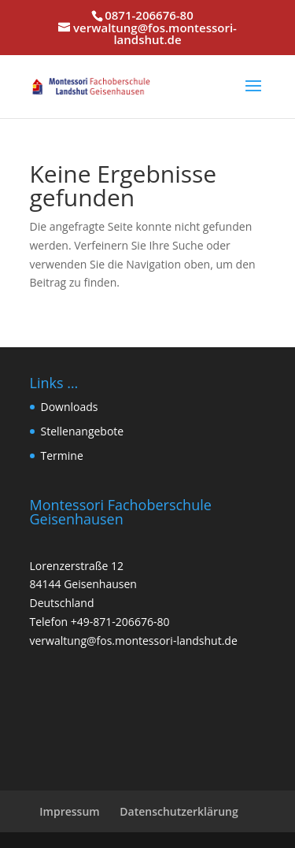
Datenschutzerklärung (179, 811)
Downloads (69, 406)
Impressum (69, 811)
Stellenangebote (82, 431)
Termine (62, 455)
